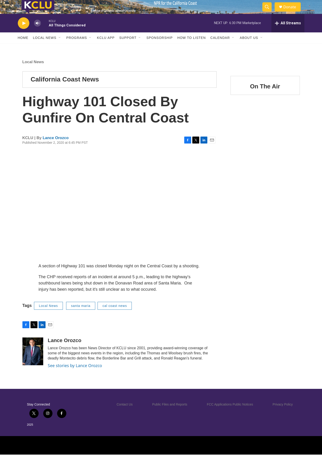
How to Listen (191, 48)
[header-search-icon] (269, 12)
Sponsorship (159, 48)
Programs (76, 48)
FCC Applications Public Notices (230, 415)
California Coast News (65, 89)
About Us (249, 48)
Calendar (220, 48)
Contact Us (125, 415)
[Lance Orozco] (32, 362)
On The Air (265, 96)
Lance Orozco (55, 148)
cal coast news (114, 316)
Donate (292, 12)
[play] (23, 33)
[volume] (37, 33)
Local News (44, 48)
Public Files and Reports (169, 415)
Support (127, 48)
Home (23, 48)
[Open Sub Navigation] (60, 48)
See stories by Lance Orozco (75, 376)
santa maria (80, 316)
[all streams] (287, 33)
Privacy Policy (283, 415)
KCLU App (105, 48)
